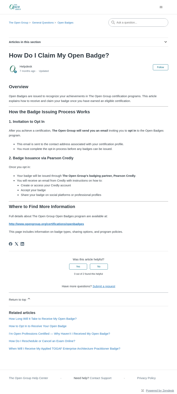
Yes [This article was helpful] (78, 266)
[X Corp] (16, 244)
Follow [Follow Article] (160, 67)
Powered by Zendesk (160, 390)
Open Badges (66, 22)
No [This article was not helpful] (98, 266)
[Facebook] (10, 244)
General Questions (43, 22)
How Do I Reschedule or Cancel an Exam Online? (42, 341)
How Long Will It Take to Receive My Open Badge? (43, 318)
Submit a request (103, 286)
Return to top (20, 299)
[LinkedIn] (22, 244)
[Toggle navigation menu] (161, 7)
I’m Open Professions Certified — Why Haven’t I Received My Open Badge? (59, 333)
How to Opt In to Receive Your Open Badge (37, 326)
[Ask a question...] (138, 22)
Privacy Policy (146, 378)
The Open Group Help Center (28, 378)
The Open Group (18, 22)
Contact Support (100, 378)
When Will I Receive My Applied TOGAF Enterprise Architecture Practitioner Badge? (64, 348)
